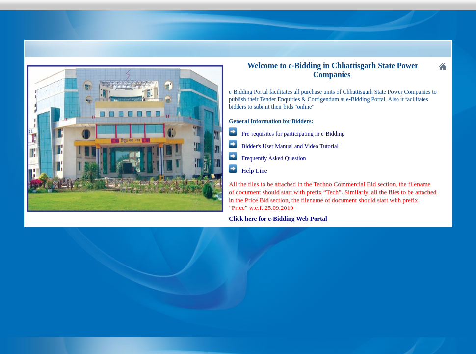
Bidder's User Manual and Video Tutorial (290, 146)
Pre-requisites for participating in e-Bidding (292, 133)
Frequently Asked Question (273, 158)
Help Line (254, 170)
